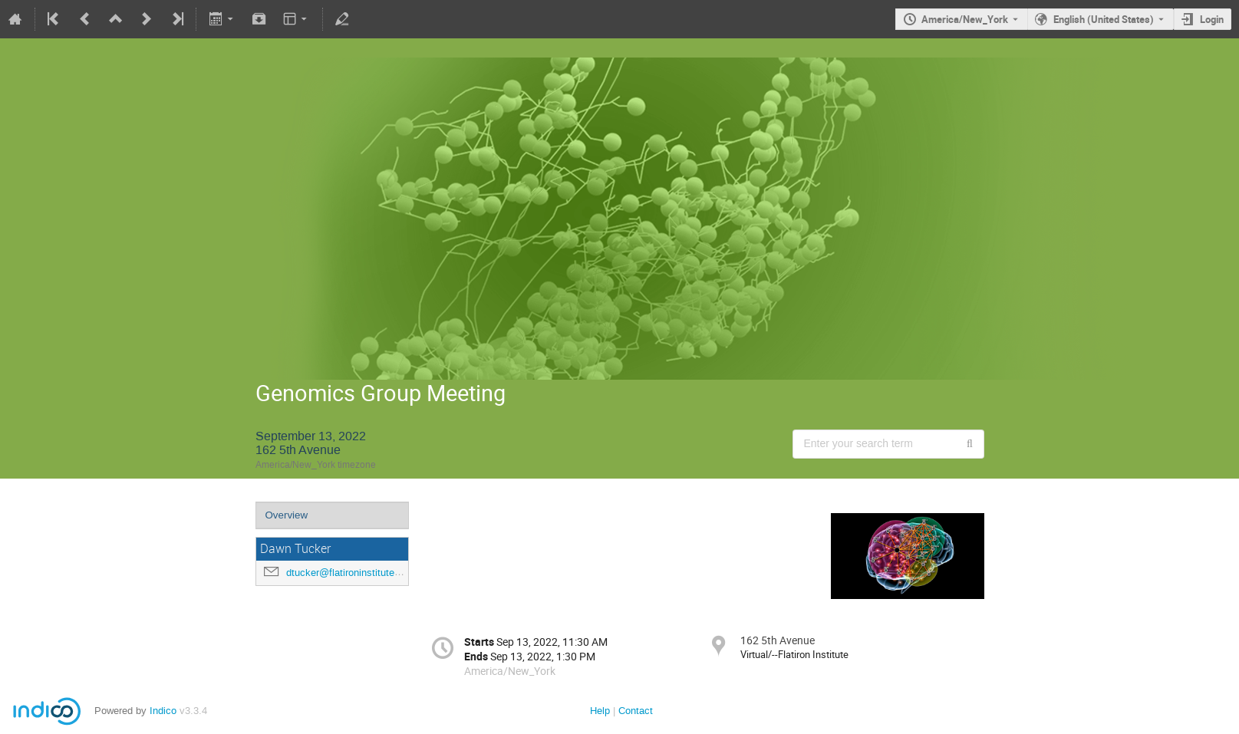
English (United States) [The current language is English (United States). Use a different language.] (1103, 19)
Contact (635, 710)
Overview (286, 515)
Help (600, 710)
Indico (163, 710)
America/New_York (964, 19)
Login (1212, 19)
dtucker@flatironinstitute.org (348, 572)
